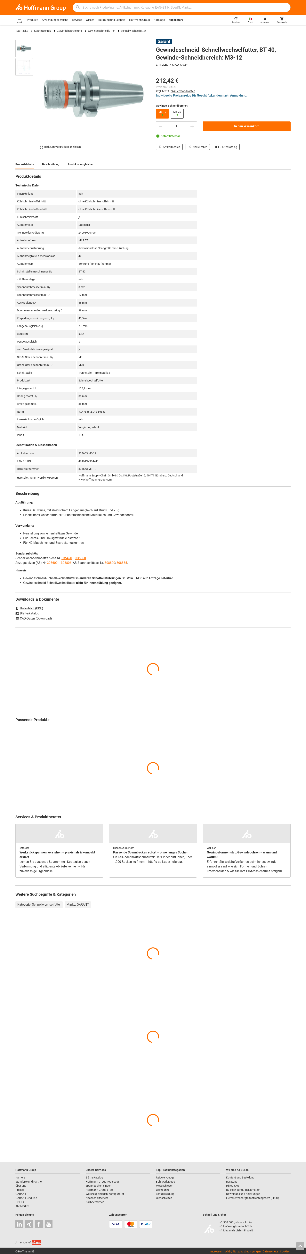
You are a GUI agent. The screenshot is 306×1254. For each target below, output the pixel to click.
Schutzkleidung (165, 1193)
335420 (66, 558)
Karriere (20, 1177)
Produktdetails (24, 164)
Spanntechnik (42, 30)
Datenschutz (270, 1251)
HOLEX (19, 1202)
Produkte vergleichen (81, 164)
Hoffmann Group (139, 19)
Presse (19, 1189)
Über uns (20, 1185)
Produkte (32, 19)
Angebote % (176, 19)
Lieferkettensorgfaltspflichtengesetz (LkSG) (252, 1198)
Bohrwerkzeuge (165, 1181)
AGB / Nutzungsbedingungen (243, 1251)
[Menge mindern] (161, 126)
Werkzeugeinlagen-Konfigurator (105, 1193)
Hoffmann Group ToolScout (102, 1181)
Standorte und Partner (29, 1181)
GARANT (20, 1193)
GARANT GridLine (26, 1198)
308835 (122, 563)
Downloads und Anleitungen (243, 1193)
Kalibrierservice (95, 1202)
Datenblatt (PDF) (29, 608)
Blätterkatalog (226, 147)
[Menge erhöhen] (192, 126)
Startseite (22, 30)
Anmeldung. (238, 95)
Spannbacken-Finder (98, 1185)
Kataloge (159, 19)
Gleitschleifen (164, 1198)
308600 (52, 563)
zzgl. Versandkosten (183, 91)
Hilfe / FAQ (232, 1185)
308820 (110, 563)
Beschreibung (50, 164)
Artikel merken (169, 147)
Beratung (232, 1181)
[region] (27, 94)
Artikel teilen (197, 147)
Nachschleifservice (97, 1198)
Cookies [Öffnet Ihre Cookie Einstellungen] (285, 1251)
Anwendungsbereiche (55, 19)
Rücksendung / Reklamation (243, 1189)
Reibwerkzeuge (165, 1177)
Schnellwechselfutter (133, 30)
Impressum (216, 1251)
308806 (66, 563)
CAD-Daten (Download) (33, 619)
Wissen (90, 19)
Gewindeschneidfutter (101, 30)
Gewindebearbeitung (69, 30)
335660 (80, 558)
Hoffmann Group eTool (99, 1189)
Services (77, 19)
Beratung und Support (111, 19)
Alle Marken (22, 1206)
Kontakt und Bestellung (240, 1177)
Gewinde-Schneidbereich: (172, 105)
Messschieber (164, 1185)
